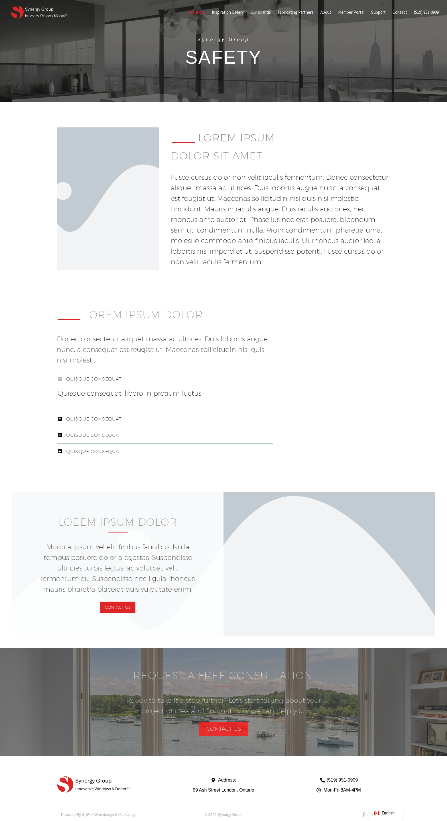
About (325, 12)
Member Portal (351, 12)
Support (378, 12)
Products (196, 12)
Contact (400, 12)
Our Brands (261, 12)
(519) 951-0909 (426, 12)
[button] (117, 607)
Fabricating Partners (296, 12)
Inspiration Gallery (228, 12)
